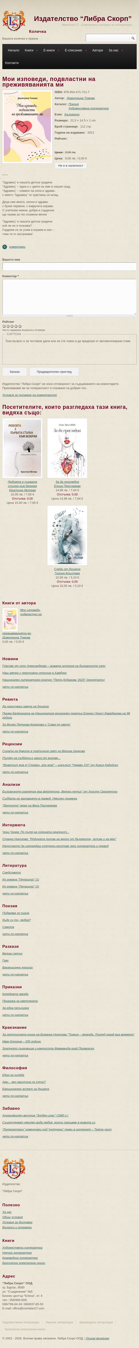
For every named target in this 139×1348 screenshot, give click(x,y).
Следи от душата (67, 569)
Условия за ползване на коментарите (29, 395)
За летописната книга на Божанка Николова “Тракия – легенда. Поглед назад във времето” (68, 1034)
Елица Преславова (67, 486)
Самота (8, 927)
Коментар (10, 276)
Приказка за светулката (20, 1001)
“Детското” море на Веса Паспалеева (29, 805)
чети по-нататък (15, 687)
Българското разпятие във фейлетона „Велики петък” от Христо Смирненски (59, 791)
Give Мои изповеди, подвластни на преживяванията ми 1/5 (4, 326)
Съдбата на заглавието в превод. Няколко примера (39, 798)
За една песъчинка (15, 1008)
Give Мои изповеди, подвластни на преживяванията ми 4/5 (16, 326)
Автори (97, 50)
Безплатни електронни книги (23, 1263)
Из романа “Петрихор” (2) (20, 886)
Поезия (74, 104)
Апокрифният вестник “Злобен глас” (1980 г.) (35, 1115)
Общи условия (12, 1217)
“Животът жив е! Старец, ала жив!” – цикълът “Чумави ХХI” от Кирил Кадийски (60, 765)
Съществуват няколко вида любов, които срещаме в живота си (48, 1122)
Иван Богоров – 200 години (21, 1041)
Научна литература (17, 1252)
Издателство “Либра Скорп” (83, 18)
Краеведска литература (20, 1258)
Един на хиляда (13, 1075)
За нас (114, 50)
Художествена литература (89, 108)
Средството (11, 872)
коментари (17, 247)
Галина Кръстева (67, 573)
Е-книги (50, 50)
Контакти (12, 63)
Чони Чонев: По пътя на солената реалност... (35, 832)
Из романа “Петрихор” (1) (20, 879)
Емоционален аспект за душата (25, 1089)
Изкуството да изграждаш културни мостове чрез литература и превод (55, 846)
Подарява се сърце (15, 913)
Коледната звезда (15, 994)
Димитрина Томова (81, 98)
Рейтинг (8, 321)
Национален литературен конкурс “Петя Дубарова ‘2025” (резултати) (53, 680)
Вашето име (11, 259)
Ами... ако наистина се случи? (24, 1082)
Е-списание (74, 50)
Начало (13, 50)
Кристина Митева (22, 490)
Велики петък (12, 953)
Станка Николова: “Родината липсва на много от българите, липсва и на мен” (59, 839)
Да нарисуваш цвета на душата (25, 706)
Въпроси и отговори (17, 1227)
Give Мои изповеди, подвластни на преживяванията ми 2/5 (8, 326)
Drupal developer (97, 1338)
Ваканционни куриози (17, 967)
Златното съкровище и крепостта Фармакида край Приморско (48, 1048)
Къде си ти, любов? (16, 920)
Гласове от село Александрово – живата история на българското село (54, 666)
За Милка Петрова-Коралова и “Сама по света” (36, 724)
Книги (30, 50)
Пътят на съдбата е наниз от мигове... (31, 758)
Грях (5, 960)
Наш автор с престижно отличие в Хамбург (34, 673)
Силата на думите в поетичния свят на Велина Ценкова (43, 751)
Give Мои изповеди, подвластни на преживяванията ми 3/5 (12, 326)
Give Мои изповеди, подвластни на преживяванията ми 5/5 (20, 326)
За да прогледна (67, 482)
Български (72, 114)
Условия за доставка (17, 1222)
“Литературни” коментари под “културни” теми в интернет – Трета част (57, 1129)
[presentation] (40, 352)
